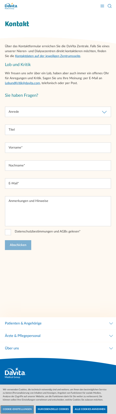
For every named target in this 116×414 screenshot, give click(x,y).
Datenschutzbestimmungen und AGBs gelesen (47, 231)
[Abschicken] (18, 245)
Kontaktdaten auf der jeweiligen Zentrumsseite (47, 56)
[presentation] (31, 262)
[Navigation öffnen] (102, 6)
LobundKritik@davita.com (22, 83)
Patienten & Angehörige (59, 323)
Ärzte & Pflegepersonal (59, 335)
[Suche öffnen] (109, 6)
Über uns (59, 348)
